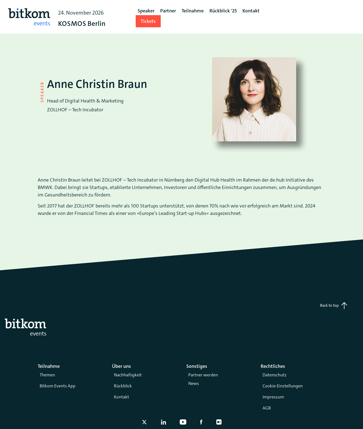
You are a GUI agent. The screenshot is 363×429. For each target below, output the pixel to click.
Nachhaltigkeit (128, 375)
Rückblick (123, 386)
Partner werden (203, 375)
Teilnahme (193, 10)
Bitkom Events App (57, 386)
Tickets (148, 21)
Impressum (273, 397)
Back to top (333, 305)
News (193, 383)
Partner (168, 10)
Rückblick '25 (223, 10)
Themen (47, 375)
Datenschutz (274, 375)
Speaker (146, 10)
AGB (267, 408)
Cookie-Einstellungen (283, 386)
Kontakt (121, 397)
